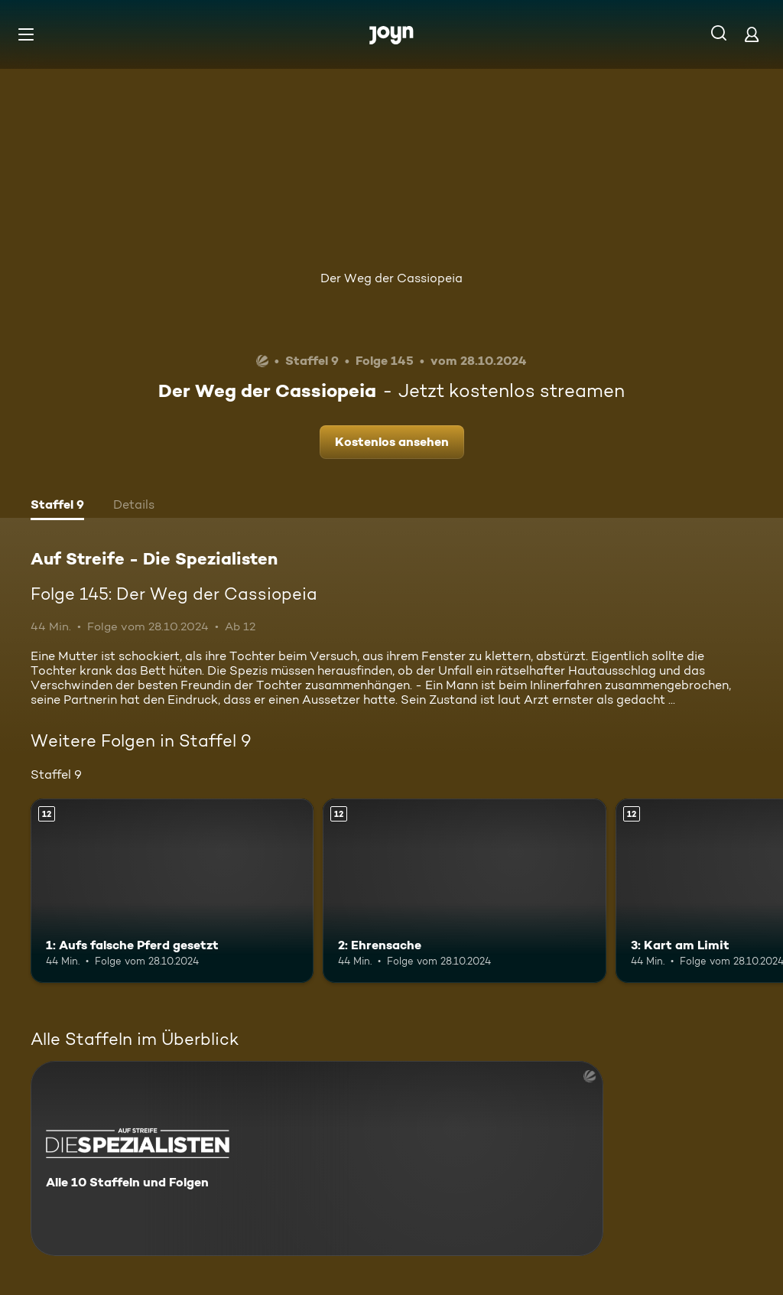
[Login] (751, 34)
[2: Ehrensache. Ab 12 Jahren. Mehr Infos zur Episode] (464, 891)
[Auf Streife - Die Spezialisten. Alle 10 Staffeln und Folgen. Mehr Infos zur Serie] (317, 1158)
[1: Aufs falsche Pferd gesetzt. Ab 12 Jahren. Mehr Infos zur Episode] (172, 891)
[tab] (57, 506)
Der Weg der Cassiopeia (391, 278)
